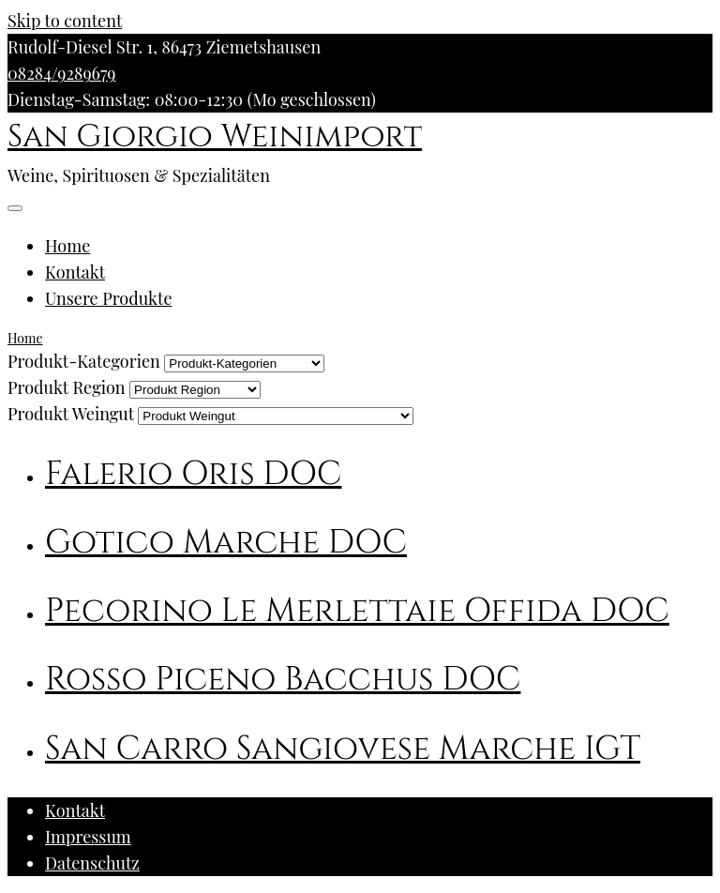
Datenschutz (92, 863)
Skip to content (65, 20)
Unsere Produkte (108, 298)
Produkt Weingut (71, 413)
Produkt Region (67, 387)
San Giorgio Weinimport (215, 137)
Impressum (88, 836)
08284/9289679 (61, 73)
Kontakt (75, 272)
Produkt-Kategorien (84, 361)
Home (67, 246)
